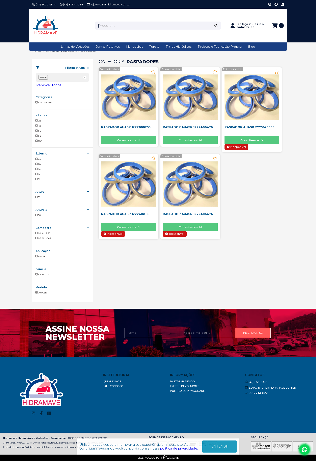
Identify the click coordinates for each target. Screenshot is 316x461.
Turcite (154, 46)
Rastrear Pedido (182, 381)
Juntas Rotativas (108, 46)
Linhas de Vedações (75, 46)
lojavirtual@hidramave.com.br (109, 4)
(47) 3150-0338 (71, 4)
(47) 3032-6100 (44, 4)
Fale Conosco (113, 386)
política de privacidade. (179, 448)
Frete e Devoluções (184, 386)
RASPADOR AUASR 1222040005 (249, 127)
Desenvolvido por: (158, 457)
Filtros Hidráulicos (178, 46)
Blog (251, 46)
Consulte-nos (128, 140)
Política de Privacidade (187, 390)
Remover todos (48, 85)
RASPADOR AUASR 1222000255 (126, 127)
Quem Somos (112, 381)
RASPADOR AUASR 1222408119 (125, 214)
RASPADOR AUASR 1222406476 (188, 127)
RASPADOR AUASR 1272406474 (188, 214)
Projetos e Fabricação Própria (220, 46)
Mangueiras (134, 46)
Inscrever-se (253, 332)
